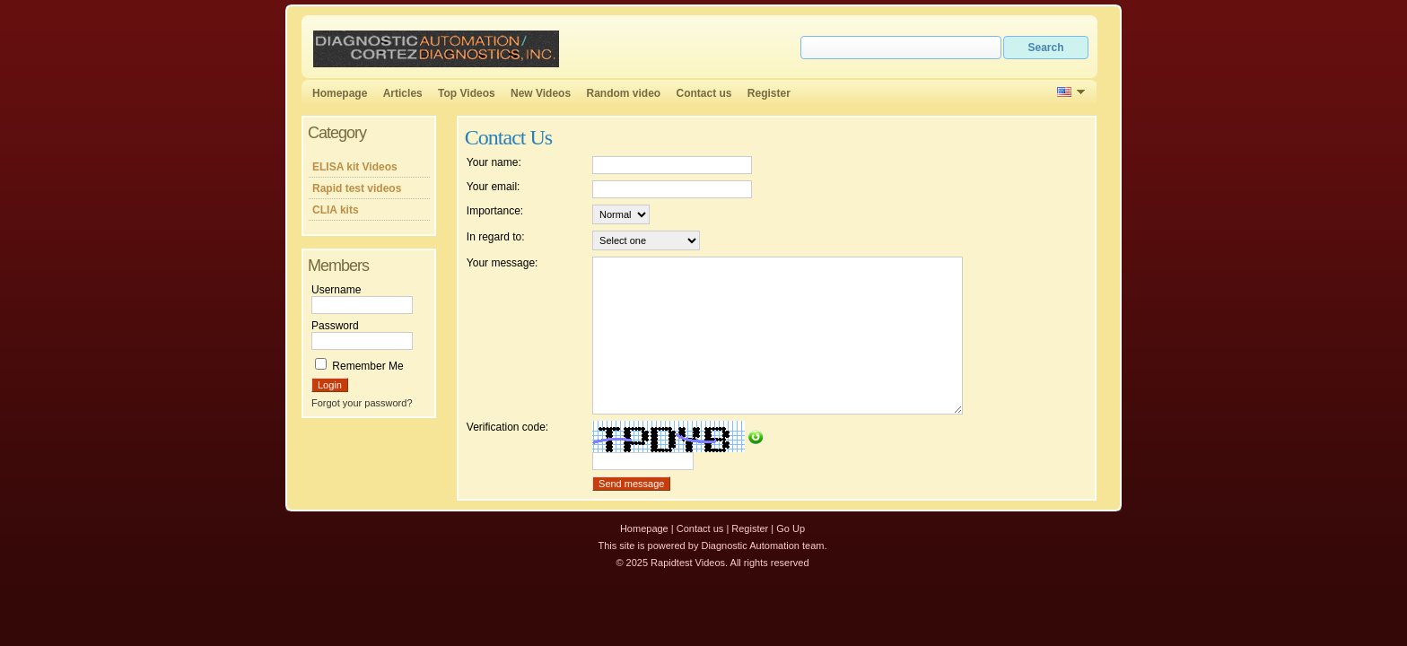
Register (769, 93)
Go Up (790, 528)
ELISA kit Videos (355, 167)
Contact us (704, 93)
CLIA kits (335, 210)
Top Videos (466, 93)
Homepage (339, 93)
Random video (623, 93)
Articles (403, 93)
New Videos (541, 93)
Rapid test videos (356, 188)
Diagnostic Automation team (762, 545)
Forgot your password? (362, 402)
